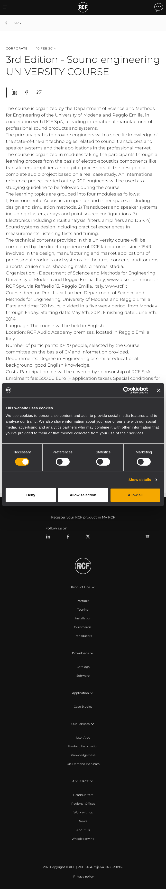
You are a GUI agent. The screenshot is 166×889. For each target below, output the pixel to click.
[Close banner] (158, 390)
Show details (140, 480)
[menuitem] (83, 600)
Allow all (135, 495)
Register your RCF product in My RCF (83, 517)
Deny (30, 495)
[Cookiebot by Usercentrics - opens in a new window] (126, 390)
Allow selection (83, 495)
